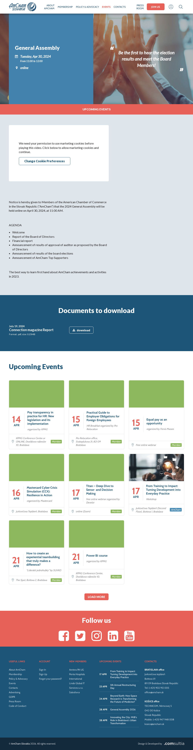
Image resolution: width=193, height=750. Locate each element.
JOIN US (155, 6)
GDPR (12, 696)
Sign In (42, 669)
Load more (96, 596)
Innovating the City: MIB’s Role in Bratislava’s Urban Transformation (123, 720)
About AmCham (17, 669)
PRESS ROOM (140, 7)
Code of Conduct (17, 705)
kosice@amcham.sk (154, 723)
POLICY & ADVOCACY (87, 6)
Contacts (13, 687)
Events (12, 683)
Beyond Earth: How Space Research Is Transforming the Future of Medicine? (123, 698)
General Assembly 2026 (123, 709)
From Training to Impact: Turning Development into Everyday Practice (123, 674)
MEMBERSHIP (65, 6)
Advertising (14, 692)
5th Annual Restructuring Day (123, 686)
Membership (15, 674)
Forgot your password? (50, 678)
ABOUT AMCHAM (49, 7)
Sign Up (43, 674)
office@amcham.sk (154, 692)
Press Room (15, 701)
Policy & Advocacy (18, 678)
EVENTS (106, 6)
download (81, 330)
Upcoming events (97, 109)
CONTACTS (120, 6)
